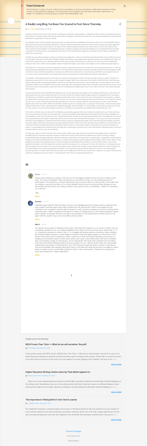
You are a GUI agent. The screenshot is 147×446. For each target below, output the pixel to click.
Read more (116, 365)
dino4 (78, 436)
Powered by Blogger (73, 431)
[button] (120, 24)
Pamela (38, 202)
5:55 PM (43, 224)
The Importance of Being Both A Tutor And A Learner (51, 399)
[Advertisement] (73, 311)
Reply (37, 197)
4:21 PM (43, 174)
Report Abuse (73, 441)
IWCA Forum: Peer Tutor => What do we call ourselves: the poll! (56, 344)
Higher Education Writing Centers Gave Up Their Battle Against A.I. (58, 372)
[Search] (124, 6)
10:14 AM (45, 202)
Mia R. (37, 224)
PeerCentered (35, 5)
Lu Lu (37, 174)
